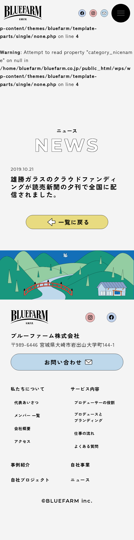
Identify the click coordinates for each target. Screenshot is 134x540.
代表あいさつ (30, 422)
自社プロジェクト (36, 504)
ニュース (83, 504)
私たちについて (33, 408)
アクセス (24, 461)
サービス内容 (89, 408)
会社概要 (24, 448)
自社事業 (83, 488)
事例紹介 (23, 488)
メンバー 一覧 (30, 435)
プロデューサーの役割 (100, 422)
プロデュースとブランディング (92, 438)
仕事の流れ (87, 456)
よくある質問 (90, 468)
